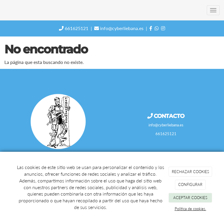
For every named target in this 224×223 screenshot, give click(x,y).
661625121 (73, 28)
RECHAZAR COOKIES (190, 171)
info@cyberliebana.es (119, 28)
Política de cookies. (190, 208)
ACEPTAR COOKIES (190, 197)
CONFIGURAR (190, 184)
